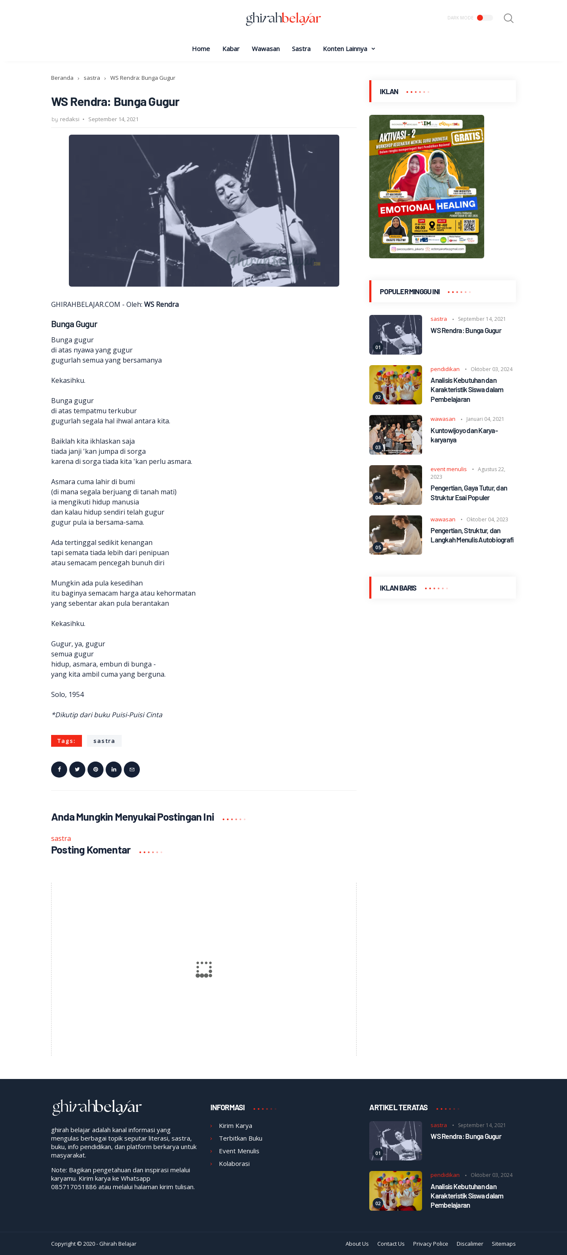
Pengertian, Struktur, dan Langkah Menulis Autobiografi (472, 535)
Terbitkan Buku (240, 1138)
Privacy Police (430, 1243)
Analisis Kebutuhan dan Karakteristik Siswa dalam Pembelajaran (467, 389)
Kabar (231, 48)
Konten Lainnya (345, 48)
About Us (357, 1243)
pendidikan (445, 369)
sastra (92, 77)
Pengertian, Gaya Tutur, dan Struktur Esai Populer (469, 492)
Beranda (62, 77)
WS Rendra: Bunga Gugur (466, 330)
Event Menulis (239, 1151)
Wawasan (266, 48)
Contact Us (391, 1243)
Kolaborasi (234, 1163)
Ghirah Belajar (117, 1243)
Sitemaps (504, 1243)
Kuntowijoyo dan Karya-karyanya (464, 435)
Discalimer (470, 1243)
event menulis (449, 469)
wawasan (443, 419)
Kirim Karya (235, 1125)
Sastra (301, 48)
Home (201, 48)
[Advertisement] (442, 670)
